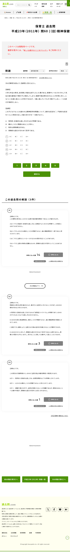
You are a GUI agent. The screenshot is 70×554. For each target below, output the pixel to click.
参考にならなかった (39, 263)
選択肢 (25, 71)
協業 (31, 535)
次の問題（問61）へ (59, 482)
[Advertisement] (35, 463)
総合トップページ (59, 6)
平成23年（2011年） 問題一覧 (35, 482)
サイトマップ (23, 539)
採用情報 (23, 535)
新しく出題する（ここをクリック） (37, 50)
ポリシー (13, 539)
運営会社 (4, 535)
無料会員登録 (47, 6)
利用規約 (4, 539)
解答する (37, 176)
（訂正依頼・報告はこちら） (46, 77)
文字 (53, 71)
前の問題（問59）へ (11, 482)
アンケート (42, 6)
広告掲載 (14, 535)
